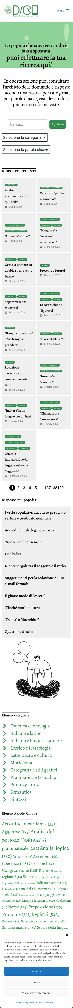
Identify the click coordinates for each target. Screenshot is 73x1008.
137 (47, 487)
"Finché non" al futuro (22, 607)
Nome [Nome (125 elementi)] (18, 907)
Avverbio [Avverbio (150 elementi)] (46, 856)
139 (60, 487)
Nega (36, 982)
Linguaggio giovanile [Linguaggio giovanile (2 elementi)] (29, 895)
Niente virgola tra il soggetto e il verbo (35, 566)
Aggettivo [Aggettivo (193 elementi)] (16, 832)
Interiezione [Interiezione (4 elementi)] (27, 883)
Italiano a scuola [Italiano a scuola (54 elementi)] (51, 882)
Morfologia (11, 185)
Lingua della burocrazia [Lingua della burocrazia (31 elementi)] (35, 888)
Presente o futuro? (52, 270)
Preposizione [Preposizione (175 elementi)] (45, 907)
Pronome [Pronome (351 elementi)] (16, 914)
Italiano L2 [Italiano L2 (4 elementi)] (8, 889)
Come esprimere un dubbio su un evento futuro (18, 270)
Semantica (46, 225)
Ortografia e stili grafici (51, 188)
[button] (67, 935)
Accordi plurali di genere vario (29, 530)
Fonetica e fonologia (15, 225)
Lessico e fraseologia (50, 219)
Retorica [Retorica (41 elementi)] (11, 921)
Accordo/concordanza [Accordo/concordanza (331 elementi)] (29, 823)
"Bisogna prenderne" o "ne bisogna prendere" (19, 339)
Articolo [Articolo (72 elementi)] (22, 856)
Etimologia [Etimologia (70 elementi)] (35, 876)
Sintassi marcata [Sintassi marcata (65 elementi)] (19, 927)
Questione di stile (19, 631)
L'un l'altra (13, 554)
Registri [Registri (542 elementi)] (45, 914)
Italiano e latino (13, 436)
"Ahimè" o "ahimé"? (17, 236)
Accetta (36, 971)
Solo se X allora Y (51, 339)
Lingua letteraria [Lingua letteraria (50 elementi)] (38, 900)
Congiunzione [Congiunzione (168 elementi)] (20, 870)
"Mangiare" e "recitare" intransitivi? (48, 236)
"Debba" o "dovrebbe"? (22, 619)
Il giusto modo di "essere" (25, 595)
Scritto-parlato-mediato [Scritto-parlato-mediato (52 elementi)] (43, 921)
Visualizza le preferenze (36, 993)
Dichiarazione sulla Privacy (42, 1002)
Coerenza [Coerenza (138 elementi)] (15, 863)
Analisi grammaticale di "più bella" (16, 196)
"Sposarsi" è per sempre (24, 542)
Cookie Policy (22, 1002)
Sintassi (57, 225)
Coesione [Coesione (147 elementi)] (41, 863)
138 (54, 487)
